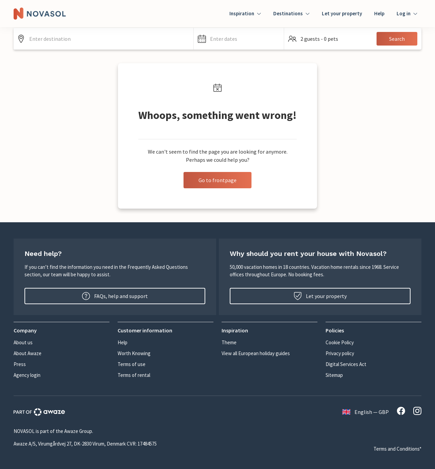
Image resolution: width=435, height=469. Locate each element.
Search (397, 38)
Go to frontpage (217, 180)
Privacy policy (340, 353)
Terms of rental (134, 375)
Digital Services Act (346, 364)
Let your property (342, 13)
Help (379, 13)
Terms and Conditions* (397, 449)
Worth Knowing (134, 353)
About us (23, 342)
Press (20, 364)
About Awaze (27, 353)
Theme (229, 342)
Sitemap (334, 375)
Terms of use (131, 364)
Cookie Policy (340, 342)
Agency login (27, 375)
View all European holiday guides (256, 353)
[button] (239, 39)
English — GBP (365, 412)
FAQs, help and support (115, 296)
